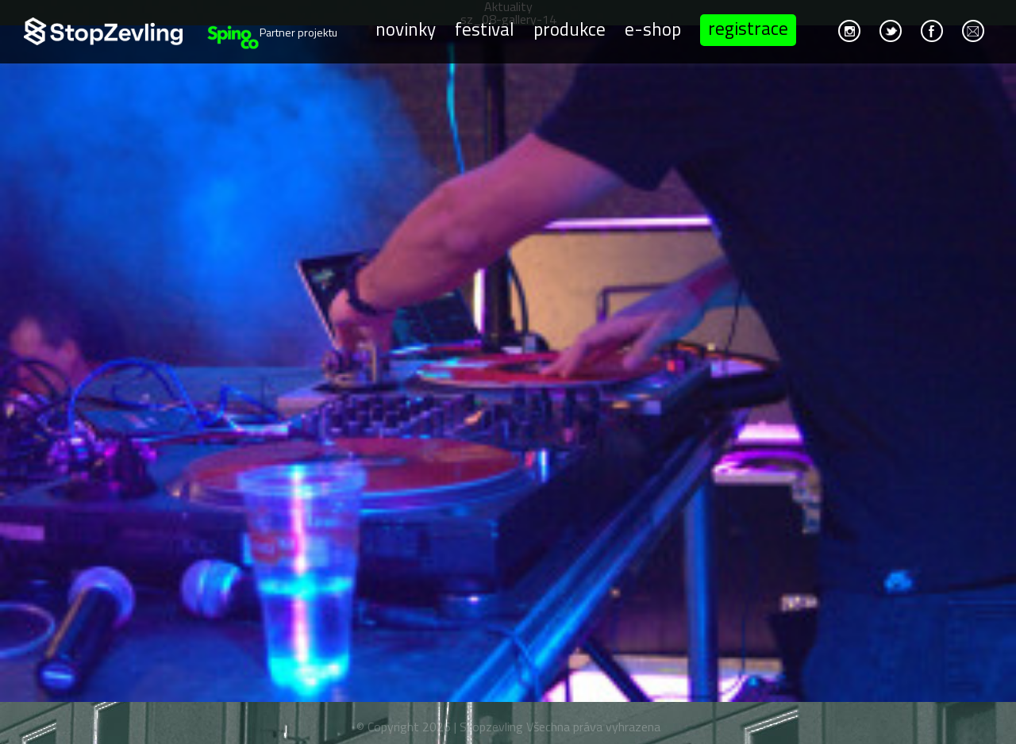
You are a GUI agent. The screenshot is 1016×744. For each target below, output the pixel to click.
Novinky (405, 28)
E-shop (653, 28)
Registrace (748, 28)
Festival (484, 28)
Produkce (569, 28)
